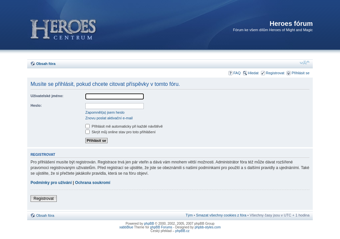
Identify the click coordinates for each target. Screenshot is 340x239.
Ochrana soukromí (92, 182)
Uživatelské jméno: (47, 96)
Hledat (253, 73)
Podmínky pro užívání (51, 182)
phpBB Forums (161, 227)
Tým (189, 215)
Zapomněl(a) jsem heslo (105, 112)
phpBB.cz (182, 231)
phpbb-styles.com (207, 227)
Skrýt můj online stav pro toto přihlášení (120, 132)
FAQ (237, 73)
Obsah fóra (45, 64)
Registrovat (275, 73)
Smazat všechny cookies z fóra (221, 215)
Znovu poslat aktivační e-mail (108, 118)
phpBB (149, 223)
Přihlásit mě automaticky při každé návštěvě (124, 126)
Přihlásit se (300, 73)
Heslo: (36, 105)
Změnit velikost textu (304, 62)
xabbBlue (126, 227)
